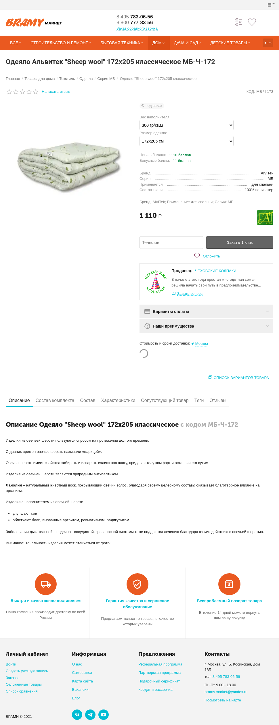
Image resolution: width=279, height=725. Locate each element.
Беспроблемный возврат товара (229, 601)
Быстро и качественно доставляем (46, 600)
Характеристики (118, 400)
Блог (76, 698)
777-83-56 (135, 23)
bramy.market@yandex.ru (226, 692)
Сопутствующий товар (165, 400)
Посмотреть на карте (223, 700)
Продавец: (181, 270)
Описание (19, 400)
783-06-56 (135, 17)
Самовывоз (82, 672)
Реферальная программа (160, 664)
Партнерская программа (159, 672)
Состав (87, 400)
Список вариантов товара (241, 378)
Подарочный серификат (159, 681)
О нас (77, 664)
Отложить (206, 256)
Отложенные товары (24, 684)
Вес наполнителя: (155, 117)
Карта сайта (82, 681)
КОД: (250, 91)
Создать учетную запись (27, 671)
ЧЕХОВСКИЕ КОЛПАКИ (215, 271)
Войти (11, 664)
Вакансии (80, 689)
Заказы (12, 678)
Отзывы (217, 400)
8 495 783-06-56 (226, 676)
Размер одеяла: (153, 133)
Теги (199, 400)
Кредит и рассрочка (155, 689)
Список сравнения (22, 691)
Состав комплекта (55, 400)
